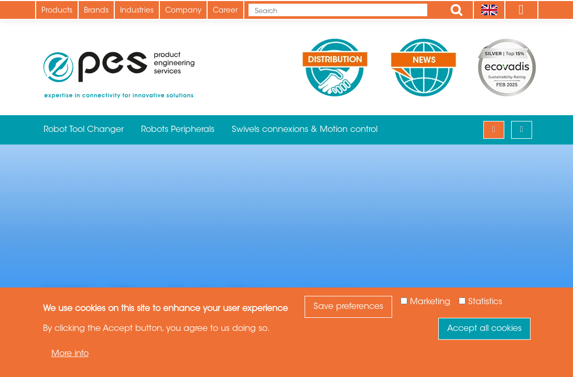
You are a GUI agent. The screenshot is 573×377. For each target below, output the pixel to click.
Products (56, 11)
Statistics (485, 302)
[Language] (489, 10)
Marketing (430, 302)
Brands (96, 11)
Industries (137, 11)
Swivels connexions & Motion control (304, 130)
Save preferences (348, 307)
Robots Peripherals (177, 130)
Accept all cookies (484, 329)
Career (225, 11)
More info (70, 354)
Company (183, 11)
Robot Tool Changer (84, 130)
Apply (456, 10)
